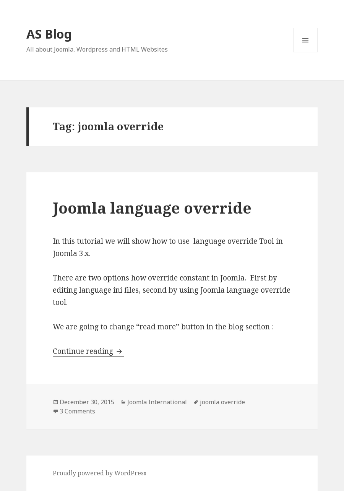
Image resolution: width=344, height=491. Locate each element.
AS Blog (49, 34)
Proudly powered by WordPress (99, 473)
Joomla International (157, 402)
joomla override (222, 402)
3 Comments (77, 411)
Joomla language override (152, 208)
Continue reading (88, 351)
